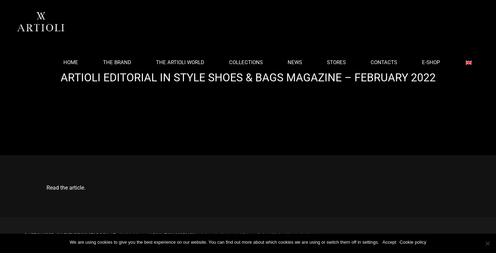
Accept (389, 242)
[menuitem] (75, 62)
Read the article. (65, 187)
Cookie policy (413, 242)
